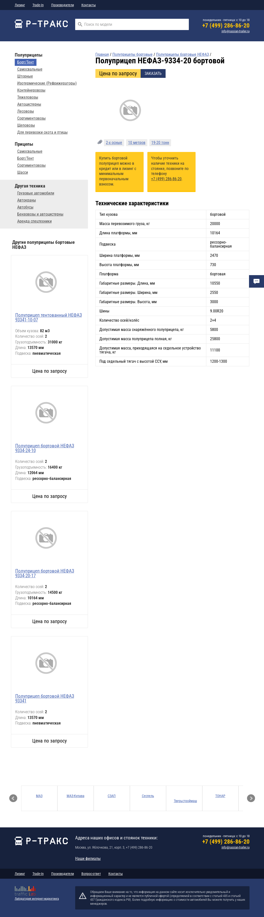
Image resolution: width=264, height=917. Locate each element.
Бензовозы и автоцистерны (40, 214)
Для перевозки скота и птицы (42, 132)
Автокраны (26, 200)
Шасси (22, 172)
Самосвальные (29, 69)
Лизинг (20, 5)
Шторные (25, 76)
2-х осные (114, 142)
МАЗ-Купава (75, 796)
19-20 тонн (160, 142)
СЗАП (112, 796)
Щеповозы (26, 125)
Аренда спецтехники (34, 221)
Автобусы (25, 207)
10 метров (136, 142)
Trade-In (38, 5)
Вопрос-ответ (91, 874)
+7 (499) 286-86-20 (226, 25)
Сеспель (148, 796)
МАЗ (39, 796)
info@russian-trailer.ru (236, 31)
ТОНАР (220, 796)
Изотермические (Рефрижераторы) (47, 83)
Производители (62, 5)
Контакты (88, 5)
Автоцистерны (29, 104)
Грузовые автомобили (35, 193)
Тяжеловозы (27, 97)
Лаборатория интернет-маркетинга (37, 898)
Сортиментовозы (31, 118)
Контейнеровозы (31, 90)
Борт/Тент (25, 62)
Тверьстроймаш (185, 801)
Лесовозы (25, 111)
